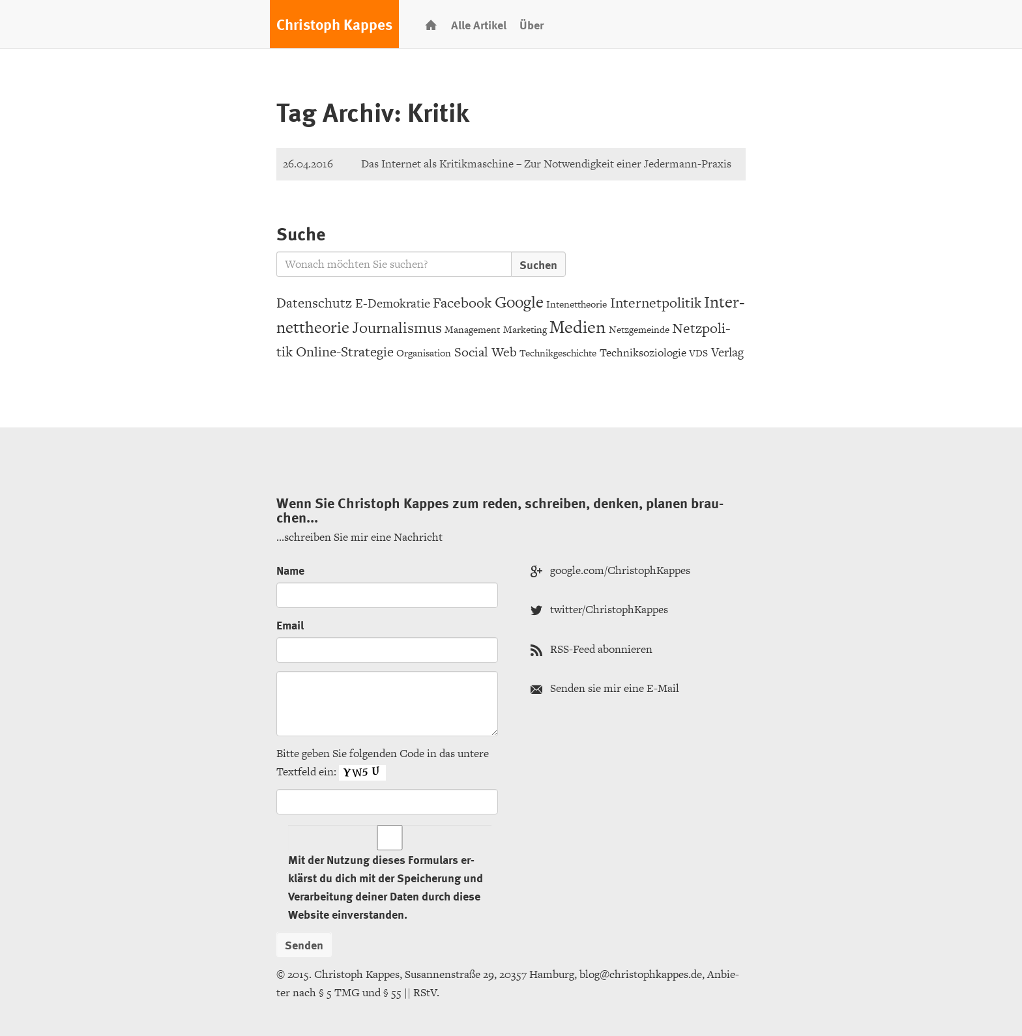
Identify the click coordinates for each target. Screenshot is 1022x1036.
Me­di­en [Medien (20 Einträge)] (577, 327)
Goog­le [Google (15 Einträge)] (519, 302)
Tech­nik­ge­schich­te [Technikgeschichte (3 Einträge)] (557, 353)
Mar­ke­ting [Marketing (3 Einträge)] (525, 329)
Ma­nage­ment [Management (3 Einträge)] (472, 329)
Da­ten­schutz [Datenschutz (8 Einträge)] (314, 302)
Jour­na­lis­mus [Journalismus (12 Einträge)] (397, 327)
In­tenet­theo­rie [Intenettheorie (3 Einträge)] (576, 304)
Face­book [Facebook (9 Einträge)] (462, 303)
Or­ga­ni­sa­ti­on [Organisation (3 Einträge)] (423, 353)
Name (290, 570)
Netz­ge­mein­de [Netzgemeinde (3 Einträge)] (639, 329)
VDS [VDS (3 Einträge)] (698, 353)
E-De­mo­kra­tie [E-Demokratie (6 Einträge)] (392, 303)
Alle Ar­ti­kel (478, 24)
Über (531, 24)
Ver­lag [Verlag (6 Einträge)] (727, 352)
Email (290, 624)
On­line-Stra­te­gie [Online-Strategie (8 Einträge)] (345, 351)
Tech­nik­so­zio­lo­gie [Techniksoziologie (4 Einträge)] (643, 352)
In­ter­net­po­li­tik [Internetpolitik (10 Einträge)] (655, 303)
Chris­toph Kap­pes (334, 24)
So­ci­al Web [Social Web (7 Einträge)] (485, 352)
